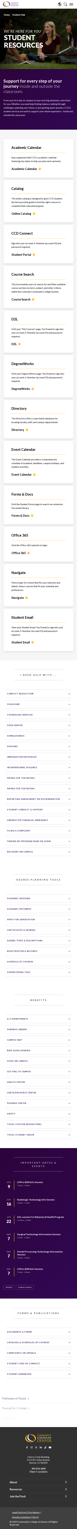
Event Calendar (21, 474)
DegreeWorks (20, 388)
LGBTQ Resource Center (21, 1092)
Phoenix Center (16, 1103)
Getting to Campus (19, 1071)
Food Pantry (15, 725)
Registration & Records (22, 951)
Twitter (36, 1447)
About (13, 1482)
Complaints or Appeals (21, 1353)
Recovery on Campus (20, 852)
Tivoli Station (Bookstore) (24, 1124)
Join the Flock (18, 1496)
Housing (12, 746)
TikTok (45, 1447)
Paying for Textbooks (21, 778)
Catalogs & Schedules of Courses (28, 1342)
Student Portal (21, 254)
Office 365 (18, 553)
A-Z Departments (17, 1019)
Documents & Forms (19, 1332)
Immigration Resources (22, 757)
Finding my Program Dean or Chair (29, 841)
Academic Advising (18, 898)
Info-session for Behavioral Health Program (40, 1217)
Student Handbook (19, 1374)
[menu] (71, 4)
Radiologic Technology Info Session (36, 1199)
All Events (9, 1287)
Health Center (16, 1082)
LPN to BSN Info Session (30, 1182)
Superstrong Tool (19, 972)
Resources (16, 1489)
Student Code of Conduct (23, 1363)
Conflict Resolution (20, 694)
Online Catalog (21, 213)
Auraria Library (17, 1029)
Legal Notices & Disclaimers (26, 1512)
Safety (11, 1114)
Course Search (21, 299)
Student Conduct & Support (25, 809)
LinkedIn (41, 1447)
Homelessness (16, 736)
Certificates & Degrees (21, 930)
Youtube (50, 1447)
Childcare (13, 704)
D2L (14, 344)
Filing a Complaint (19, 831)
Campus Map (14, 1040)
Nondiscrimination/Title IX (25, 1517)
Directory (17, 429)
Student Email (20, 642)
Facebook (27, 1447)
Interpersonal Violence (22, 767)
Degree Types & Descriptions (25, 940)
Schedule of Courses (20, 962)
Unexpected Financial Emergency (27, 820)
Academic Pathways (19, 909)
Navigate (17, 597)
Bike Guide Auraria (18, 1050)
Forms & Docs (20, 515)
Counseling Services (20, 715)
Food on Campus (17, 1061)
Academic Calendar (24, 168)
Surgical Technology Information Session (39, 1234)
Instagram (31, 1447)
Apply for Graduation (21, 919)
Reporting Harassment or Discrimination (33, 799)
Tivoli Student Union (20, 1135)
